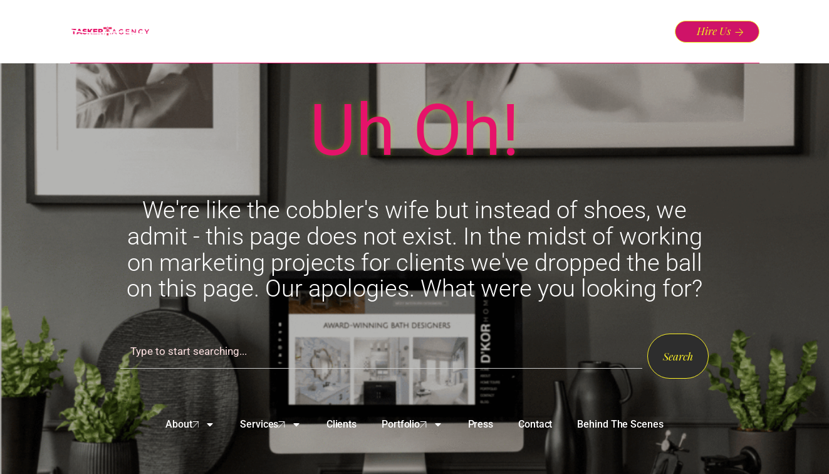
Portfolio (412, 424)
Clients (341, 424)
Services (270, 424)
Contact (535, 424)
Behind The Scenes (620, 424)
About (190, 424)
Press (481, 424)
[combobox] (381, 351)
